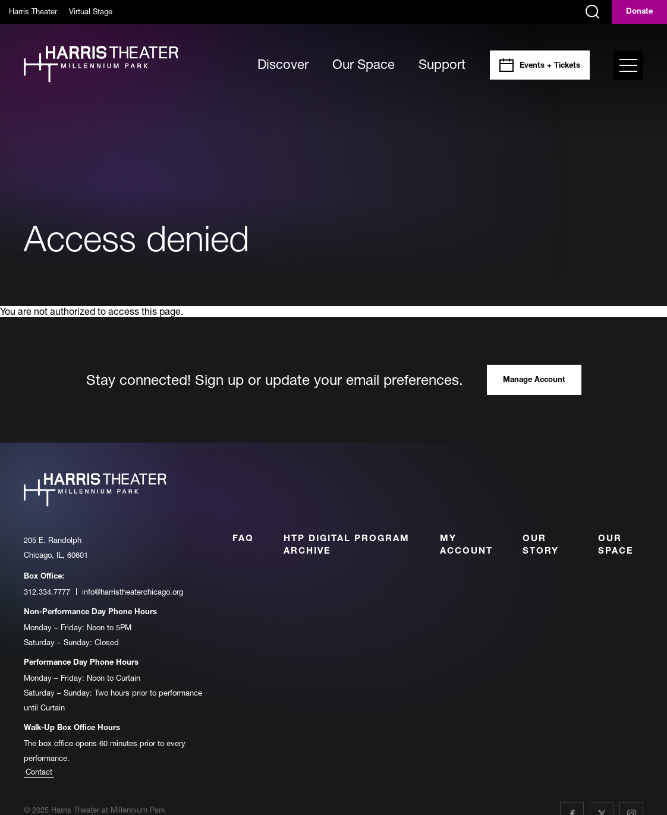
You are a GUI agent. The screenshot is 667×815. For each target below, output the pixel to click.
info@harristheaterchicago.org (132, 591)
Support (442, 64)
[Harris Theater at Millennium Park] (101, 65)
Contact (39, 771)
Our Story (541, 545)
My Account (466, 545)
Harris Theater (33, 11)
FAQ (243, 539)
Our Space (363, 64)
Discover (283, 64)
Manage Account (534, 380)
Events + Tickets (550, 66)
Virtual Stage (90, 11)
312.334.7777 (47, 591)
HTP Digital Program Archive (347, 545)
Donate (639, 12)
